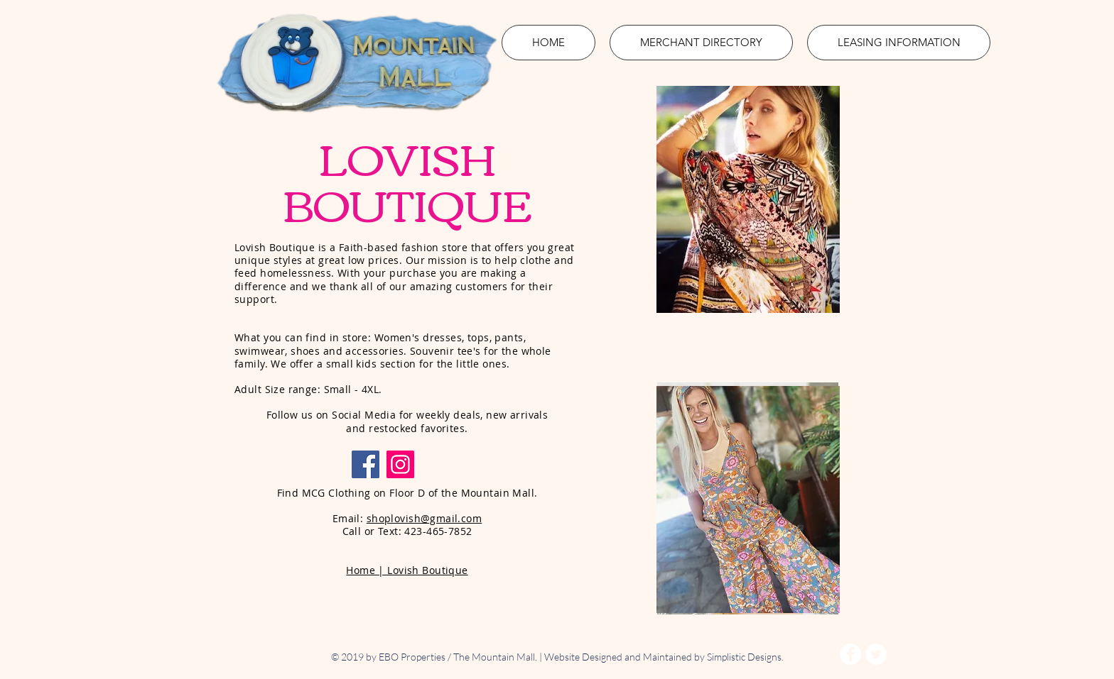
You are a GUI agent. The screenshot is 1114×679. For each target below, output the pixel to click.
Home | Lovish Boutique (406, 570)
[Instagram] (400, 464)
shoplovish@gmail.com (424, 518)
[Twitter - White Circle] (876, 654)
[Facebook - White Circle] (850, 654)
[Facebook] (365, 464)
